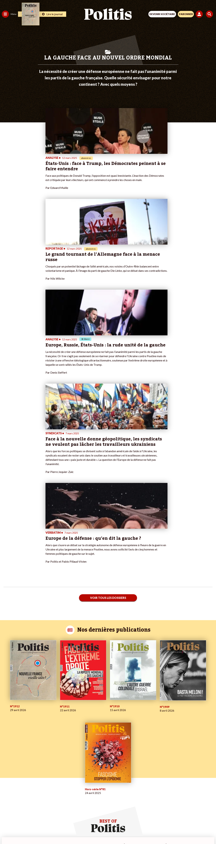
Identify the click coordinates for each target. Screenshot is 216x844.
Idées (5, 775)
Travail (18, 760)
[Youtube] (84, 831)
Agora (5, 760)
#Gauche (63, 768)
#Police (62, 764)
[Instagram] (95, 831)
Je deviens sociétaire (42, 768)
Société (6, 771)
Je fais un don (37, 764)
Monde (6, 783)
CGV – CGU (108, 819)
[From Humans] (105, 832)
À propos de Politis (40, 783)
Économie (20, 764)
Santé (18, 771)
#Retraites (64, 771)
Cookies (179, 819)
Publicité (163, 819)
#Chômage (64, 775)
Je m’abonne (37, 771)
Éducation (20, 768)
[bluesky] (72, 831)
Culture (6, 779)
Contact (34, 819)
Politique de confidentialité (137, 819)
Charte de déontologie (82, 819)
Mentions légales (54, 819)
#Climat (62, 760)
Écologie (6, 768)
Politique (7, 764)
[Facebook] (61, 831)
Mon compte (37, 786)
